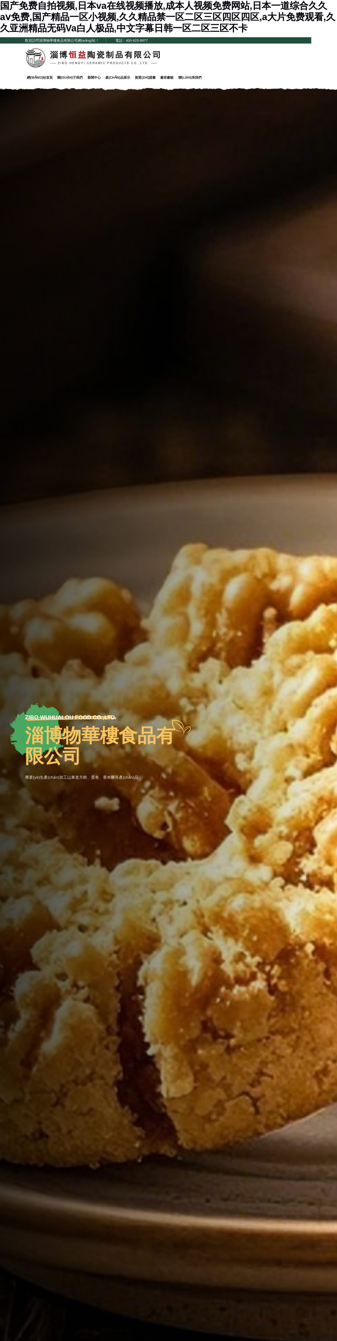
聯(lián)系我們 (209, 79)
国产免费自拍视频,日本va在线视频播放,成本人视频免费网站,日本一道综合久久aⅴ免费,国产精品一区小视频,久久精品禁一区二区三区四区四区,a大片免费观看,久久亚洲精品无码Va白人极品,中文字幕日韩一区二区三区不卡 (167, 16)
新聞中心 (101, 79)
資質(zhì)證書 (158, 79)
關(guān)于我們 (74, 79)
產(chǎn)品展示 (128, 79)
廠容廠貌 (183, 79)
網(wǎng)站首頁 (41, 79)
